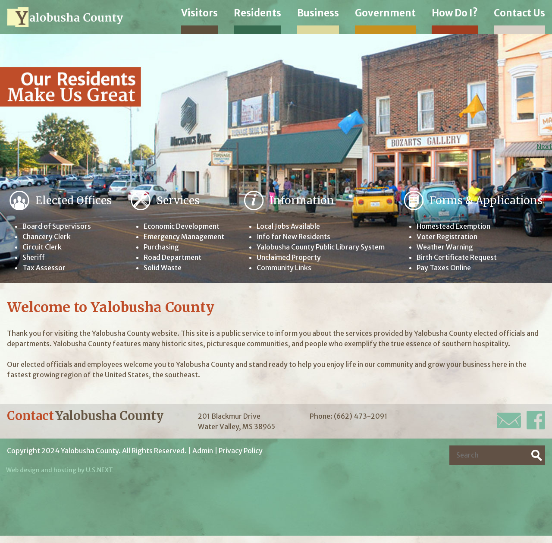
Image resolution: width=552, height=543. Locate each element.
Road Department (172, 257)
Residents (257, 13)
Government (385, 13)
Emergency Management (184, 237)
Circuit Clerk (42, 247)
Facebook (536, 420)
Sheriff (33, 257)
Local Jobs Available (287, 226)
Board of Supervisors (57, 226)
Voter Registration (447, 237)
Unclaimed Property (288, 257)
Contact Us (519, 13)
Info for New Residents (293, 237)
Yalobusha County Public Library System (320, 247)
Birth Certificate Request (457, 257)
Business (318, 13)
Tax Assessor (44, 268)
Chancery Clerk (46, 237)
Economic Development (182, 226)
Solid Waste (163, 268)
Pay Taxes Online (444, 268)
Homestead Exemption (453, 226)
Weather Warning (445, 247)
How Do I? (455, 13)
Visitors (199, 13)
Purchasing (162, 247)
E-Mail (509, 420)
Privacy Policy (241, 451)
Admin (202, 451)
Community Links (283, 268)
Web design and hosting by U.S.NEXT (59, 470)
